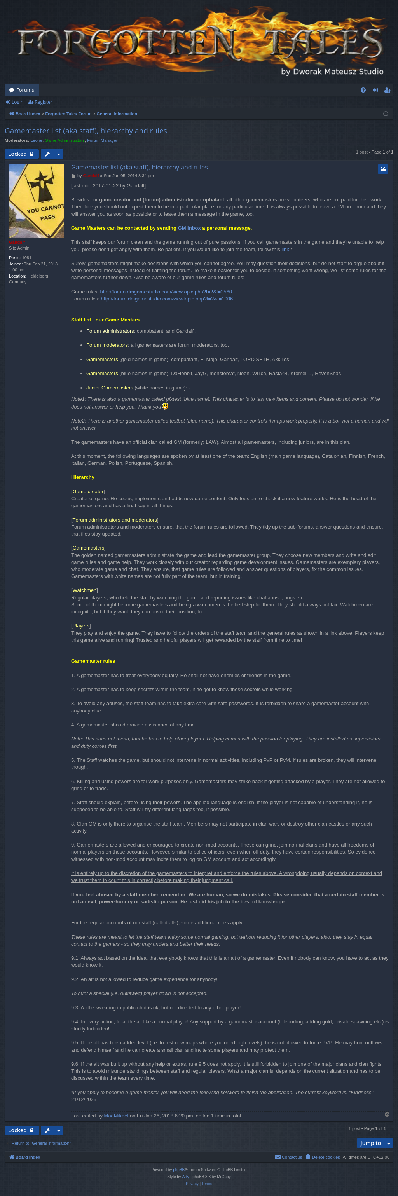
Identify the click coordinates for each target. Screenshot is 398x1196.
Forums (25, 89)
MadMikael (116, 1116)
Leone (37, 140)
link (285, 249)
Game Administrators (65, 140)
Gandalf (17, 242)
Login (17, 102)
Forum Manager (102, 140)
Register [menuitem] (389, 91)
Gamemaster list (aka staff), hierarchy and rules (86, 131)
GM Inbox (189, 228)
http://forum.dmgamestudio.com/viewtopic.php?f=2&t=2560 (166, 292)
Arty (185, 1177)
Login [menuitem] (376, 91)
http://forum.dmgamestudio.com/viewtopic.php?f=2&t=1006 (167, 299)
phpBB (179, 1170)
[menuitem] (363, 90)
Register (43, 102)
